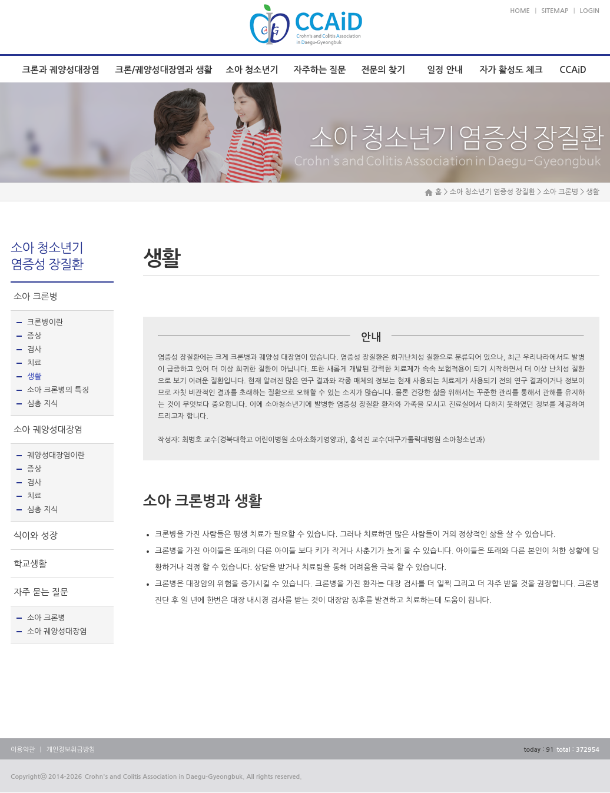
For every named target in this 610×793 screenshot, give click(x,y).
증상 (34, 336)
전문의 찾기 (383, 69)
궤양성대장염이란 (56, 455)
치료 (34, 363)
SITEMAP (554, 11)
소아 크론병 (36, 296)
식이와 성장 (36, 535)
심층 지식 (42, 403)
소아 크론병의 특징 (58, 390)
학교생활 (30, 563)
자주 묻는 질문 (41, 592)
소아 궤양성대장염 (48, 429)
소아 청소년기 (252, 69)
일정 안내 (445, 69)
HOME (520, 11)
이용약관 (23, 749)
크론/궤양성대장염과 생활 (164, 69)
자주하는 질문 (320, 69)
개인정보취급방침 (71, 749)
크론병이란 (45, 322)
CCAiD (572, 69)
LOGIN (589, 11)
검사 (34, 349)
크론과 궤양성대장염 (60, 69)
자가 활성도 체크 (510, 69)
